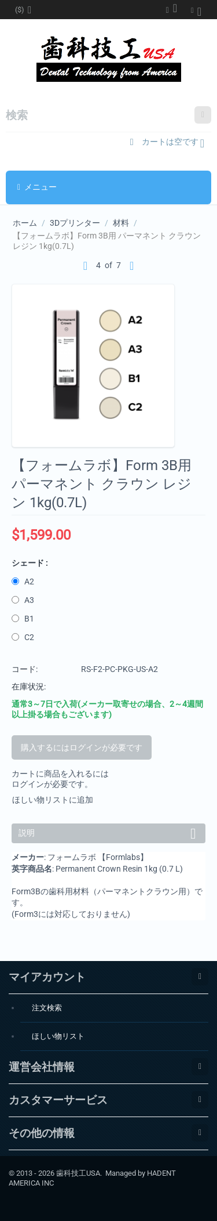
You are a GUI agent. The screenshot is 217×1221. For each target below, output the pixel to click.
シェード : (29, 563)
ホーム (25, 222)
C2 (24, 637)
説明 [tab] (109, 831)
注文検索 (47, 1007)
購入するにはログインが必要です (81, 747)
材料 (121, 222)
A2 (24, 581)
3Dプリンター (75, 222)
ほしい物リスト (58, 1036)
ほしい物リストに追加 (52, 799)
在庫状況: (29, 686)
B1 (24, 618)
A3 (24, 600)
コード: (25, 669)
